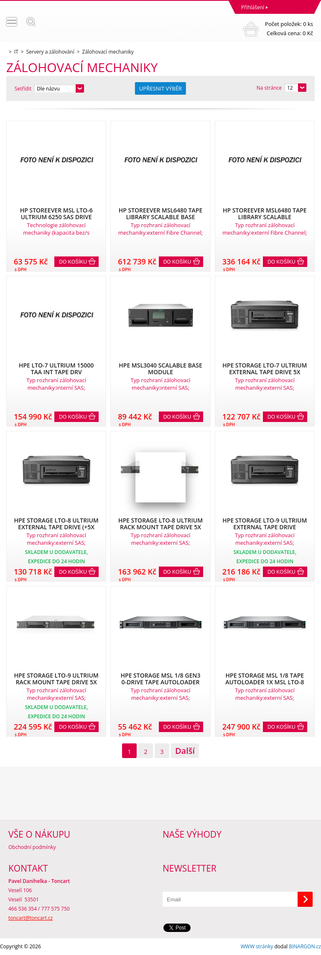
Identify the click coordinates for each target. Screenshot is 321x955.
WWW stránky (257, 946)
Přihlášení (252, 7)
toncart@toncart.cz (30, 917)
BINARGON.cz (305, 946)
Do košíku (73, 262)
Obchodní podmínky (32, 847)
